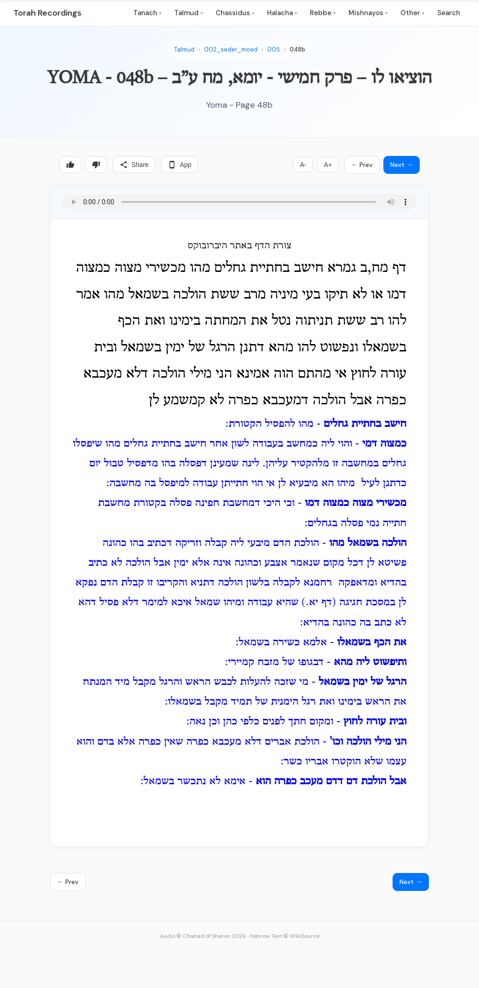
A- (303, 164)
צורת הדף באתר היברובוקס (239, 246)
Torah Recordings (47, 12)
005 (273, 49)
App (179, 165)
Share (134, 165)
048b (297, 49)
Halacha (282, 12)
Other (412, 12)
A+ (328, 164)
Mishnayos (368, 12)
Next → (401, 165)
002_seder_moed (230, 49)
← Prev (362, 165)
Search (448, 12)
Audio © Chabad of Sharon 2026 (203, 936)
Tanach (147, 12)
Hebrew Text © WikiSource (284, 936)
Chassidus (235, 12)
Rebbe (323, 12)
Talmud (188, 12)
